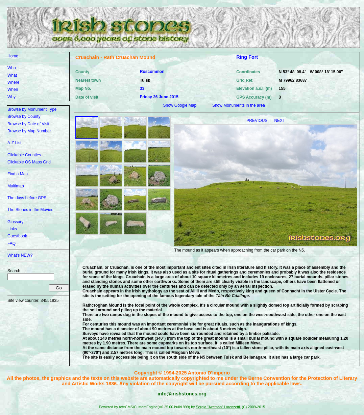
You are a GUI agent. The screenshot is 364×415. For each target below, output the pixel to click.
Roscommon (152, 71)
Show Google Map (179, 105)
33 (142, 88)
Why (11, 97)
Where (13, 82)
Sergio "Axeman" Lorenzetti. (218, 407)
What (12, 75)
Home (12, 56)
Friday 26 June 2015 (159, 97)
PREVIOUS (257, 120)
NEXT (279, 120)
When (12, 89)
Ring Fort (247, 57)
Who (11, 68)
